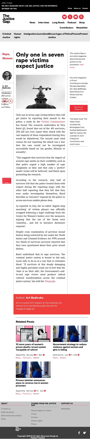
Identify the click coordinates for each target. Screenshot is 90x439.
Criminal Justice (6, 36)
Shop (82, 22)
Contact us (6, 409)
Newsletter (82, 27)
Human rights (17, 36)
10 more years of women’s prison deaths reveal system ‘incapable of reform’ (31, 347)
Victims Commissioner (53, 121)
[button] (81, 17)
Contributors (66, 27)
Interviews (43, 22)
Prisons (76, 34)
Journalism (42, 34)
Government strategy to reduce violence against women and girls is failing (70, 347)
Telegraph (50, 281)
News (32, 22)
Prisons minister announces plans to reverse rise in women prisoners (32, 383)
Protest (84, 34)
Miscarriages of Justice (56, 36)
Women (7, 58)
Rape (5, 54)
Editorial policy (7, 412)
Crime (33, 414)
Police (68, 34)
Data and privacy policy (11, 415)
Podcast (72, 22)
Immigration (30, 34)
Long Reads (58, 22)
